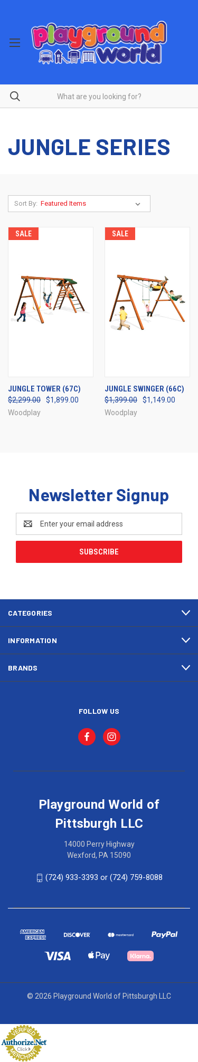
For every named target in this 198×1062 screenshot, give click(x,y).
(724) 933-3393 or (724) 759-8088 (104, 877)
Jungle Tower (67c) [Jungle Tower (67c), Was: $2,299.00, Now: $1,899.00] (44, 389)
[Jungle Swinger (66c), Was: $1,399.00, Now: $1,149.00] (147, 302)
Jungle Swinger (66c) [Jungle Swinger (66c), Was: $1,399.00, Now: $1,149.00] (144, 389)
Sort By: (25, 203)
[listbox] (92, 204)
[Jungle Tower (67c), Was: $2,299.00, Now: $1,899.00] (50, 302)
